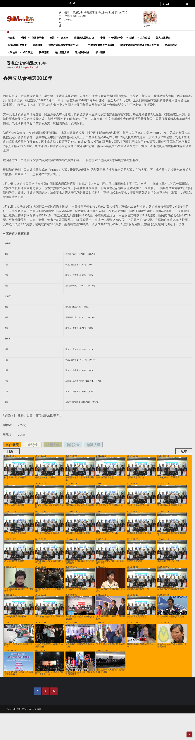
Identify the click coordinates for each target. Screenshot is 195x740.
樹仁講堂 (28, 52)
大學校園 (12, 52)
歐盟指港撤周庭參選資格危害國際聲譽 (80, 552)
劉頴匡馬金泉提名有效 (141, 579)
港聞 (23, 37)
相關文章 (73, 445)
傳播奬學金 (38, 37)
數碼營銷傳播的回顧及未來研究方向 (139, 45)
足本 (184, 451)
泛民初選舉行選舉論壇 (172, 468)
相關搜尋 (93, 445)
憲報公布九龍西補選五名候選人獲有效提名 (19, 663)
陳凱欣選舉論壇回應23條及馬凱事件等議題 (80, 663)
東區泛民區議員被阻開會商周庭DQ (49, 580)
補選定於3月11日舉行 (49, 468)
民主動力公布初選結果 (141, 495)
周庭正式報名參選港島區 (49, 523)
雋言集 (11, 37)
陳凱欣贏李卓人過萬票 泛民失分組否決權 (110, 662)
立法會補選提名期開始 (19, 523)
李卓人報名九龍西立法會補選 (110, 634)
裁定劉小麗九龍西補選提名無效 (141, 636)
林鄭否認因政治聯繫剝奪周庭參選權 (19, 580)
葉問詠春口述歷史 (17, 45)
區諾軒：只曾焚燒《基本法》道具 (19, 635)
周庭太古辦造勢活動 (19, 495)
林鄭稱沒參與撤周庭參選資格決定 (110, 580)
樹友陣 (64, 37)
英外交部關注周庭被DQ (19, 607)
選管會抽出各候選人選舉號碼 (49, 607)
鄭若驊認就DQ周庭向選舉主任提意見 (110, 552)
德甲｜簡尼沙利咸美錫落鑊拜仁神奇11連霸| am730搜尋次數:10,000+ (95, 16)
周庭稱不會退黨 (141, 551)
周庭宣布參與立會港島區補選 (80, 495)
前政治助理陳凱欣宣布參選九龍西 (80, 636)
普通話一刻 (117, 37)
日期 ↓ (11, 451)
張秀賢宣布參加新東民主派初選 (80, 469)
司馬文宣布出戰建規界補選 (110, 495)
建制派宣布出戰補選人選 (172, 495)
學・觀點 (100, 52)
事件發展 (12, 445)
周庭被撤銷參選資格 (19, 551)
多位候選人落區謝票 (141, 607)
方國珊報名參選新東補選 (141, 523)
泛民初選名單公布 (141, 468)
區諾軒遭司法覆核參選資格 (172, 607)
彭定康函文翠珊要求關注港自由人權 (49, 552)
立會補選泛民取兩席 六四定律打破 (110, 608)
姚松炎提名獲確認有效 (172, 551)
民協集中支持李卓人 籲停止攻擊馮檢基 (172, 636)
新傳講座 (44, 52)
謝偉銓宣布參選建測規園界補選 (172, 524)
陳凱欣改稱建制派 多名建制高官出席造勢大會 (49, 663)
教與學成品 (171, 45)
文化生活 (145, 37)
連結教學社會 (82, 52)
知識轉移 (37, 45)
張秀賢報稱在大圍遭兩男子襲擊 (49, 497)
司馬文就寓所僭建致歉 (80, 579)
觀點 (131, 37)
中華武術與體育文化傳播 (101, 45)
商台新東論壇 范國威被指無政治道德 (80, 608)
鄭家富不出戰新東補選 (19, 468)
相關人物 (52, 445)
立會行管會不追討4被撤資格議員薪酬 (49, 636)
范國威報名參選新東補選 (80, 523)
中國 (102, 37)
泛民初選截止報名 (110, 468)
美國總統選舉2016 (84, 37)
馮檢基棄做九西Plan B (110, 523)
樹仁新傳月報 (62, 52)
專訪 (52, 37)
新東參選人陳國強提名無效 (172, 579)
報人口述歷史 (163, 37)
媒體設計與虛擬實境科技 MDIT (65, 45)
